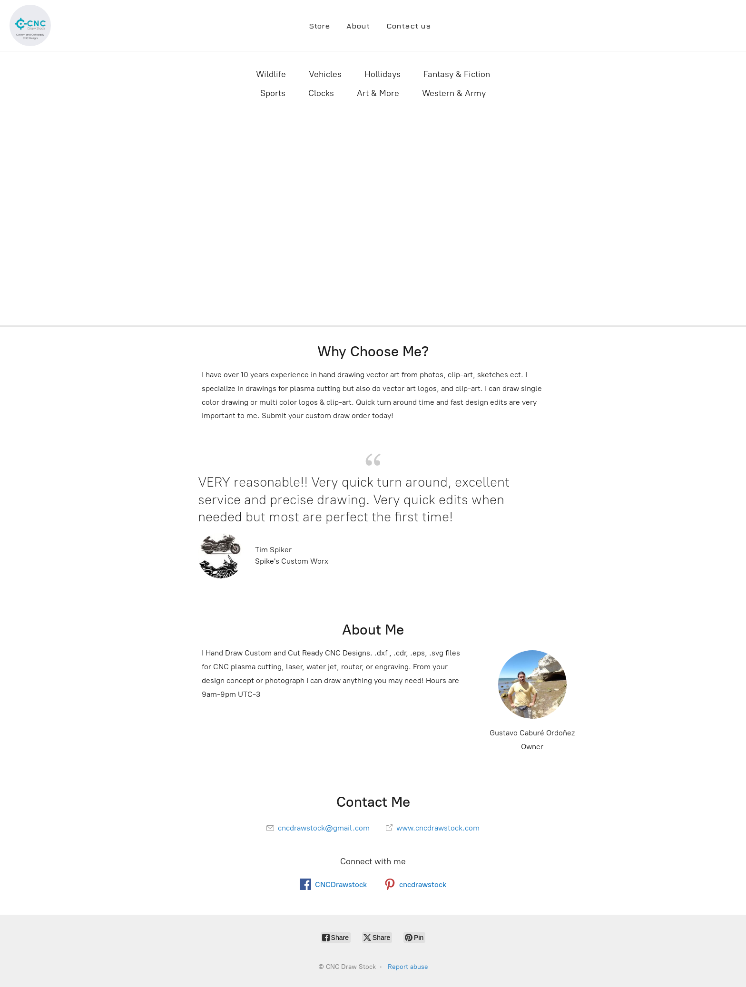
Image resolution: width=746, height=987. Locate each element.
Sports (272, 93)
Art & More (378, 93)
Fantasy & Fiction (456, 74)
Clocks (321, 93)
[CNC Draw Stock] (30, 25)
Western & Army (454, 93)
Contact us (408, 25)
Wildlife (271, 74)
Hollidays (382, 74)
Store (319, 25)
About (358, 25)
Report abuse (408, 967)
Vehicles (325, 74)
